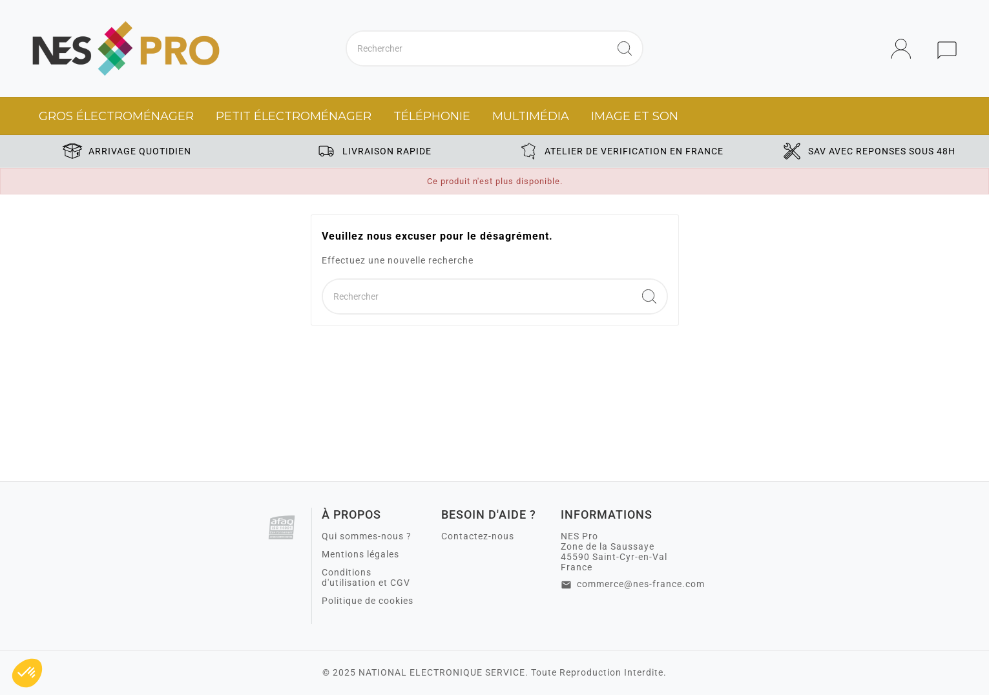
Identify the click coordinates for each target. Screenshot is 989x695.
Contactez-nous (477, 536)
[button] (27, 673)
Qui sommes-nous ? (366, 536)
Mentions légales (360, 554)
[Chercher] (477, 48)
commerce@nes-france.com (641, 584)
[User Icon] (905, 49)
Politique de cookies (367, 601)
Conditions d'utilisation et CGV (366, 577)
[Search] (625, 48)
